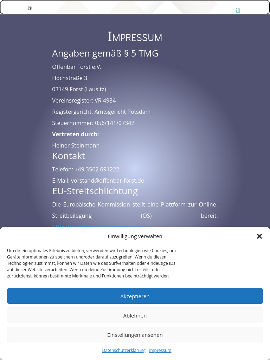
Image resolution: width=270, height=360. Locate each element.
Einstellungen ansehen (135, 334)
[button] (259, 236)
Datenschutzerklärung (124, 350)
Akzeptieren (134, 296)
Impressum (160, 350)
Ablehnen (135, 315)
